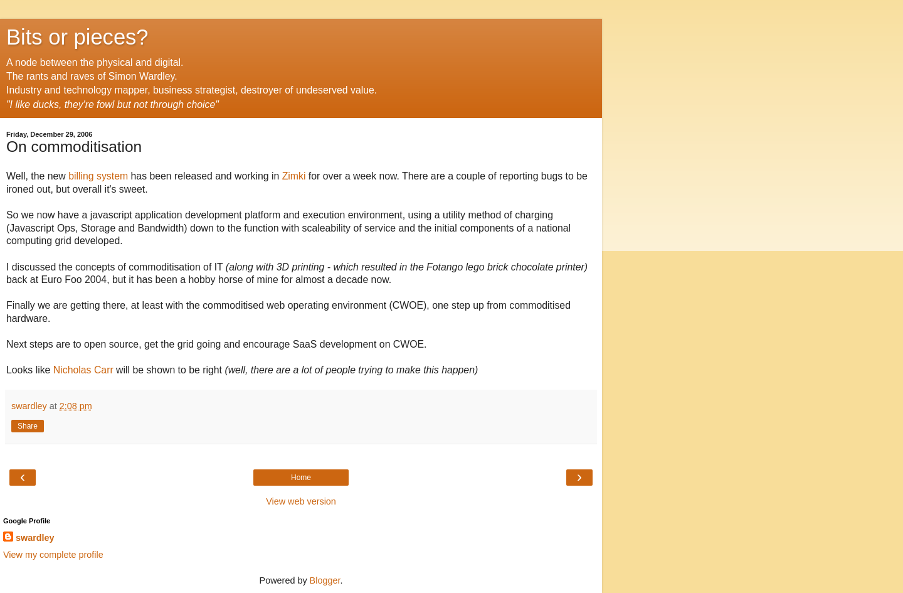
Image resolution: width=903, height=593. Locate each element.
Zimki (294, 176)
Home (301, 477)
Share (28, 426)
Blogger (325, 580)
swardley (35, 538)
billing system (98, 176)
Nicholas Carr (83, 370)
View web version (301, 501)
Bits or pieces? (77, 37)
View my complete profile (53, 555)
